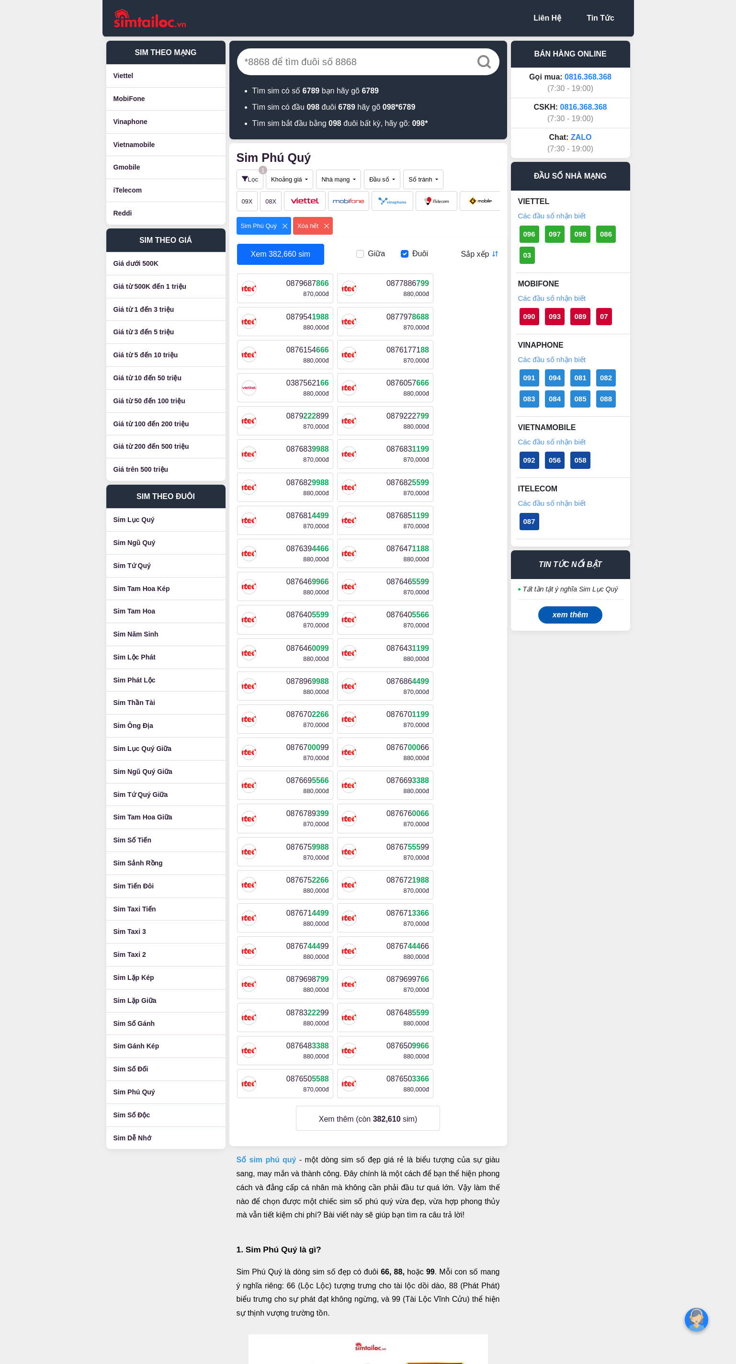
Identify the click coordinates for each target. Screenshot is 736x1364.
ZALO (581, 137)
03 (527, 255)
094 (555, 378)
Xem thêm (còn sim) (368, 854)
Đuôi (420, 254)
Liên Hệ (547, 18)
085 (580, 399)
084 (555, 399)
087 (529, 521)
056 (555, 460)
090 (529, 316)
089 (580, 316)
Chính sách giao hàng (320, 1239)
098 (580, 234)
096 (529, 234)
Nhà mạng (336, 179)
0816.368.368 (588, 77)
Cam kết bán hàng (314, 1285)
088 (606, 399)
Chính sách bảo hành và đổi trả (337, 1269)
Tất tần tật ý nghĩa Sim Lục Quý (570, 589)
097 (555, 234)
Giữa (376, 254)
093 (555, 316)
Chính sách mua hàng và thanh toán (345, 1254)
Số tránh (421, 179)
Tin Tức (600, 18)
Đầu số (380, 179)
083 (529, 399)
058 (580, 460)
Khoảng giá (287, 179)
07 (604, 316)
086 (606, 234)
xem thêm (571, 615)
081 (580, 378)
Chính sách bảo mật (317, 1223)
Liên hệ (296, 1193)
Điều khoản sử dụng (318, 1208)
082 (606, 378)
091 (529, 378)
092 (529, 460)
